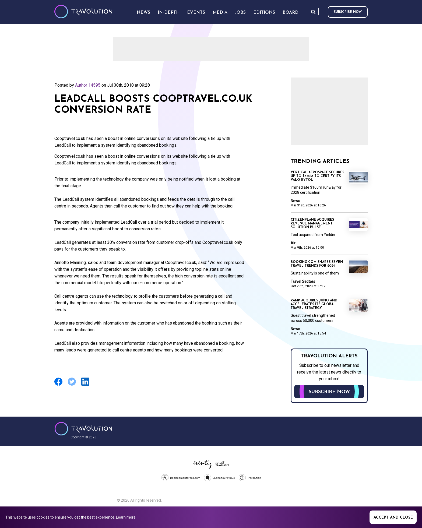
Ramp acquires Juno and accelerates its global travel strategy (314, 304)
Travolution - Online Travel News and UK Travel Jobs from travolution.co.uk (83, 428)
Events (196, 12)
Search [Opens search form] (313, 11)
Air (293, 243)
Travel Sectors (303, 281)
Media (220, 12)
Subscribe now (348, 12)
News (295, 200)
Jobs (240, 12)
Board (290, 12)
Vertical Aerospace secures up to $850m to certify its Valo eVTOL (317, 176)
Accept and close (393, 518)
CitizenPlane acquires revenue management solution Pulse (312, 223)
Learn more (126, 517)
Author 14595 (87, 85)
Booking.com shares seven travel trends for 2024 (317, 264)
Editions (264, 12)
